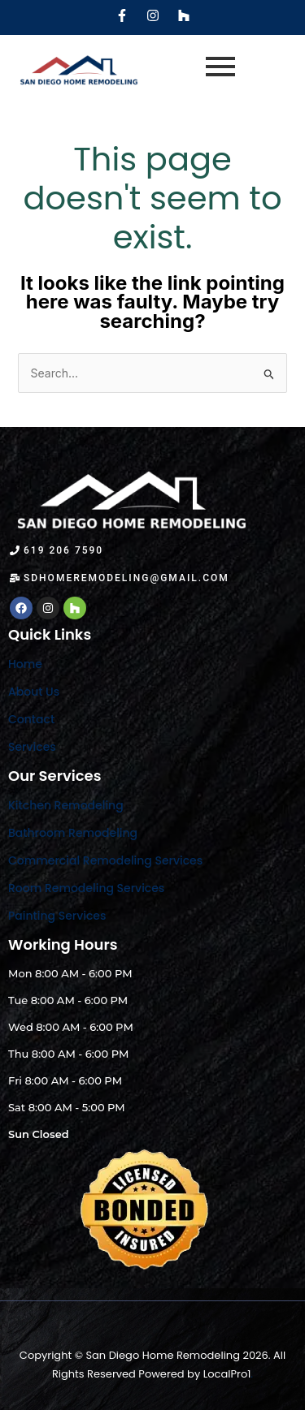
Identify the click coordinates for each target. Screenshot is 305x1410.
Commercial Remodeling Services (105, 860)
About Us (33, 691)
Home (25, 664)
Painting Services (57, 916)
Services (32, 747)
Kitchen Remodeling (66, 805)
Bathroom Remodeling (72, 833)
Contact (31, 719)
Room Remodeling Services (86, 888)
